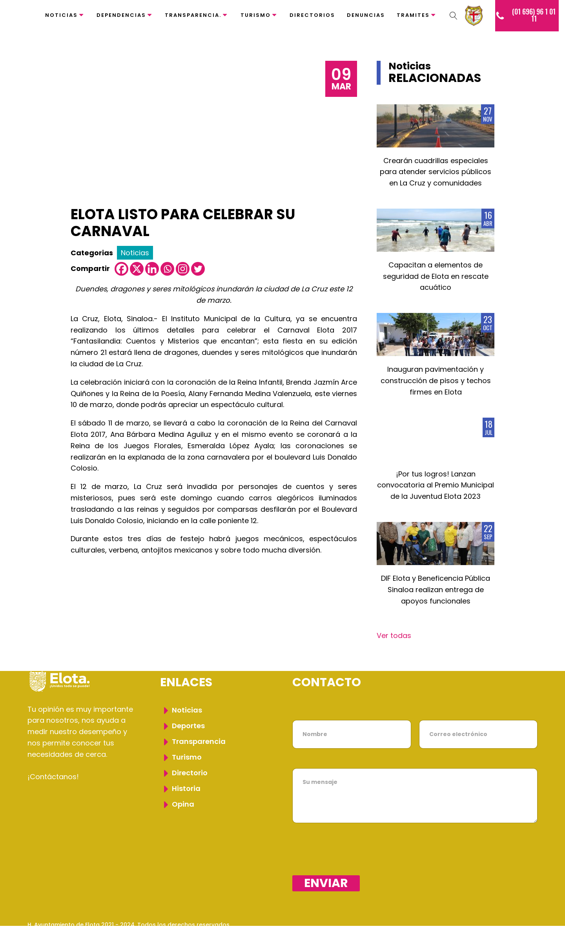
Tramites (417, 15)
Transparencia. (196, 15)
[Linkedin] (152, 269)
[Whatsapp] (167, 269)
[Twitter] (198, 269)
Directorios (312, 15)
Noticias (65, 15)
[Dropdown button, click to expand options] (454, 16)
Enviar (326, 883)
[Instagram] (183, 269)
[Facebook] (121, 269)
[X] (137, 269)
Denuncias (366, 15)
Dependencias (125, 15)
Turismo (259, 15)
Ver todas (394, 635)
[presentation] (352, 870)
